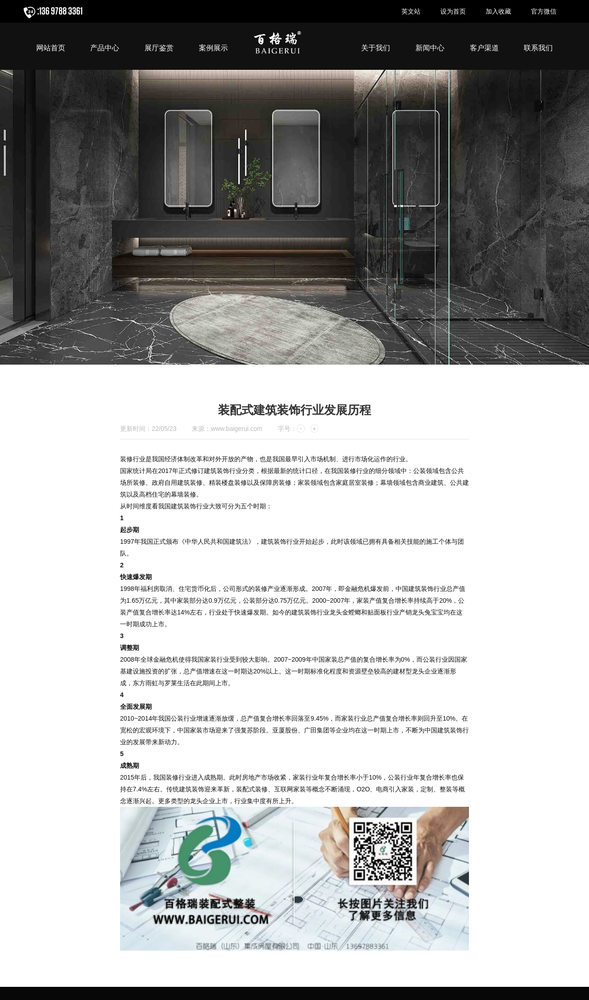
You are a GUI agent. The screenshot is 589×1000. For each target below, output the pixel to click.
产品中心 (104, 48)
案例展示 (213, 48)
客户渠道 (484, 48)
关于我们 (375, 48)
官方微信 (543, 11)
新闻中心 (429, 48)
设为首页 (453, 11)
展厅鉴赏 (159, 48)
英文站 (410, 11)
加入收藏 (498, 11)
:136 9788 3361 (59, 11)
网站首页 (50, 48)
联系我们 (538, 48)
